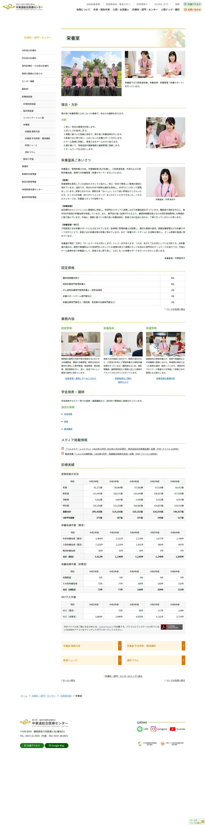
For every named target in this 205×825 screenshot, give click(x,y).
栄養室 (26, 124)
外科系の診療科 (29, 58)
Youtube (180, 729)
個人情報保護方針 (58, 816)
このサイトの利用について (33, 816)
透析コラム (133, 660)
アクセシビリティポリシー (83, 816)
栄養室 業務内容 (71, 645)
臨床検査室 (28, 110)
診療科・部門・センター (145, 9)
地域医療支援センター (32, 189)
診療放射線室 (29, 103)
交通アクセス (194, 4)
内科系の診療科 (29, 50)
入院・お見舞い (121, 9)
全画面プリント (156, 21)
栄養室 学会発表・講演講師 (141, 645)
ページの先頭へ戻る (176, 309)
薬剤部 (25, 88)
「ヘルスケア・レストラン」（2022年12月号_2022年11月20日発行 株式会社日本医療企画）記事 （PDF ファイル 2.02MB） (122, 448)
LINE (145, 729)
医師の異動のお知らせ (32, 73)
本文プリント (176, 21)
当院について (83, 9)
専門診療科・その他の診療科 (35, 65)
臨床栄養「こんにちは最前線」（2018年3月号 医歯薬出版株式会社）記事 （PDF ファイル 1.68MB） (111, 453)
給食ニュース (70, 660)
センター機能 (28, 81)
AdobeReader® (106, 626)
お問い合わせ (194, 9)
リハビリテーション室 (33, 117)
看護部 (25, 166)
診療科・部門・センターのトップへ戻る (123, 676)
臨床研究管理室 (29, 197)
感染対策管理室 (29, 181)
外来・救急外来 (101, 9)
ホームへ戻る (69, 680)
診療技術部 (27, 96)
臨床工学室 (28, 158)
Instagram (162, 729)
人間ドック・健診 (170, 9)
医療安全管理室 (29, 173)
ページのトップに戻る (195, 821)
